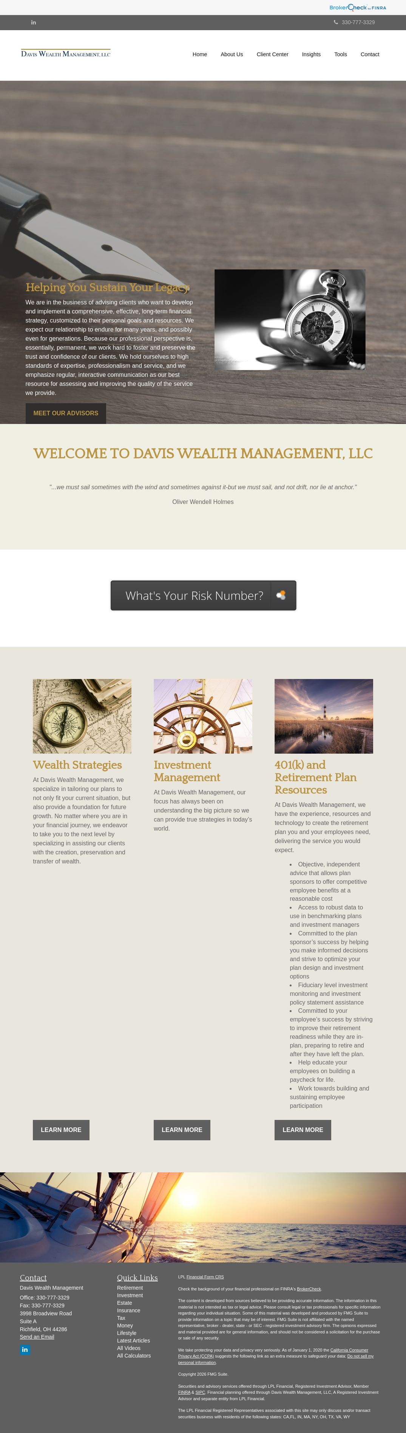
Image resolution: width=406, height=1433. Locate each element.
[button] (232, 54)
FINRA (184, 1392)
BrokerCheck (309, 1289)
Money (125, 1325)
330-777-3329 (354, 22)
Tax (121, 1318)
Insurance (128, 1310)
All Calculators (134, 1356)
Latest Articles (133, 1341)
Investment (130, 1295)
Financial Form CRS (205, 1277)
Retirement (130, 1288)
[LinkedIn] (33, 22)
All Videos (128, 1348)
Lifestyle (126, 1333)
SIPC (200, 1392)
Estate (124, 1303)
